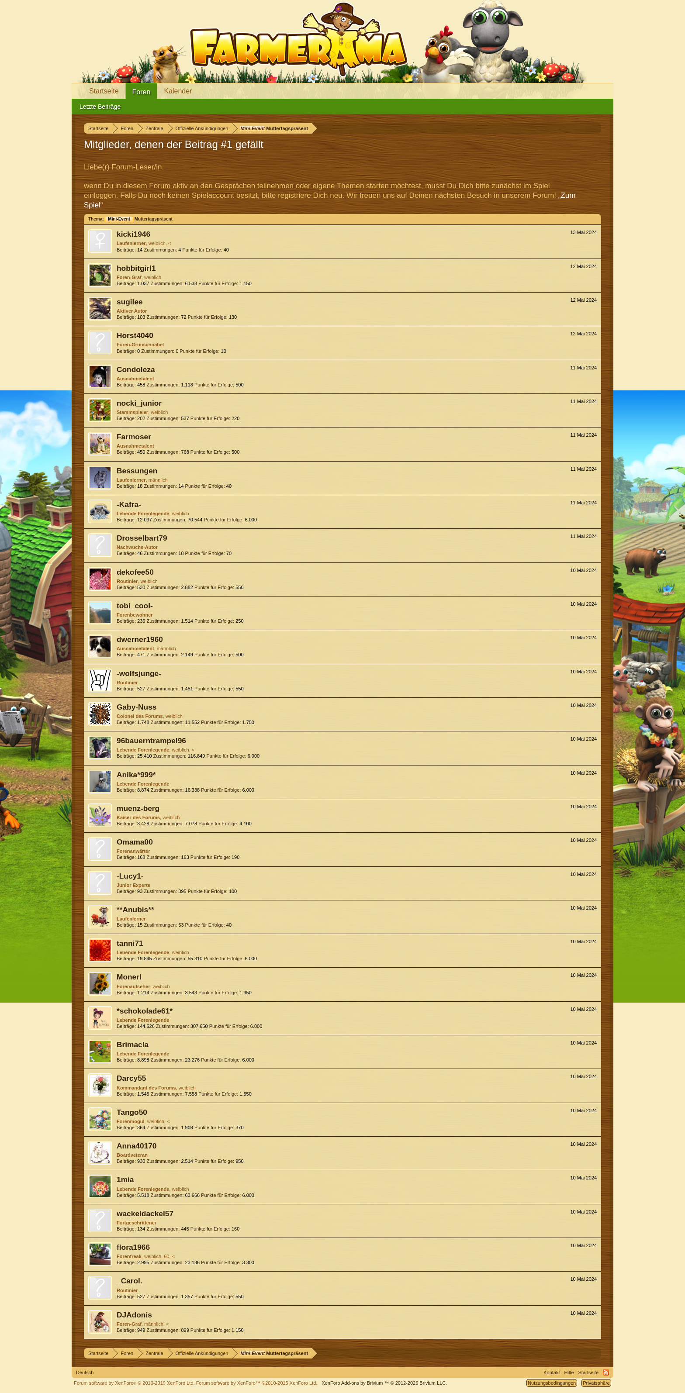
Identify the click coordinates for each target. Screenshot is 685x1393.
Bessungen (137, 470)
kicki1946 (133, 234)
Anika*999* (136, 774)
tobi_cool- (135, 605)
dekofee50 (135, 572)
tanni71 (130, 943)
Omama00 (135, 842)
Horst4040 (135, 335)
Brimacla (133, 1044)
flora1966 (133, 1247)
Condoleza (136, 369)
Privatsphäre (596, 1383)
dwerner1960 (140, 639)
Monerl (129, 976)
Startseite (104, 91)
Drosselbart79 (142, 538)
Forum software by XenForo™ (257, 1383)
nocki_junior (139, 403)
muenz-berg (138, 808)
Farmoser (134, 436)
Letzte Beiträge (100, 106)
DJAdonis (134, 1314)
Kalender (178, 91)
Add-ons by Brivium (384, 1383)
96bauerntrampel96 (151, 740)
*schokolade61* (145, 1011)
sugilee (130, 301)
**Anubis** (135, 909)
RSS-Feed (606, 1372)
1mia (125, 1179)
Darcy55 (131, 1078)
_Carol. (129, 1280)
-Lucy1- (130, 876)
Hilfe (569, 1372)
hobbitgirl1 (136, 268)
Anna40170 (137, 1145)
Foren (141, 92)
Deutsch (84, 1372)
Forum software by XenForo (134, 1383)
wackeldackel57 (145, 1213)
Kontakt (551, 1372)
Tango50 (132, 1112)
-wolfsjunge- (139, 673)
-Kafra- (129, 504)
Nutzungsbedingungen (552, 1383)
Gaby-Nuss (136, 707)
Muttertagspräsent (139, 219)
